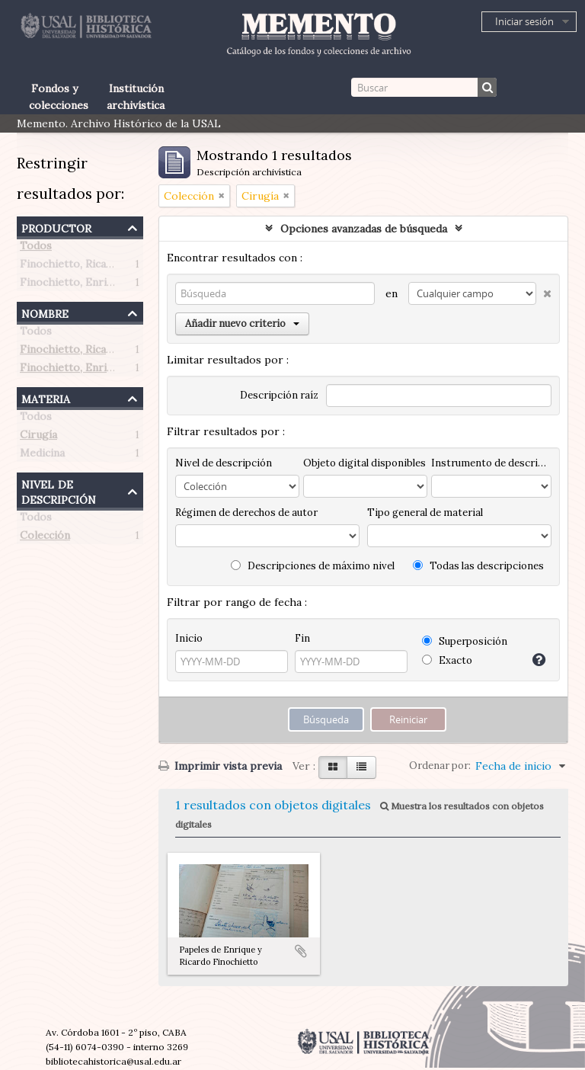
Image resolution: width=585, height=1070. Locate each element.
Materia (45, 397)
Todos (36, 248)
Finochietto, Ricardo (72, 267)
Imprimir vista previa (220, 766)
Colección (45, 538)
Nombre (45, 312)
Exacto (447, 660)
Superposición (464, 641)
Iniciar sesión (524, 21)
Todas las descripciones (478, 565)
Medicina (42, 456)
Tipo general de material (425, 512)
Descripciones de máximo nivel (313, 565)
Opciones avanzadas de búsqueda (363, 228)
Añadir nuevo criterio (242, 323)
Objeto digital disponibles (364, 463)
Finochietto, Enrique (72, 285)
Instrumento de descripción (491, 463)
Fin (302, 638)
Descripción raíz (279, 395)
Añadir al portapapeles (300, 951)
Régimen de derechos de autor (246, 512)
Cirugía (38, 437)
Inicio (189, 638)
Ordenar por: (440, 765)
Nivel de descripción (58, 490)
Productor (56, 226)
